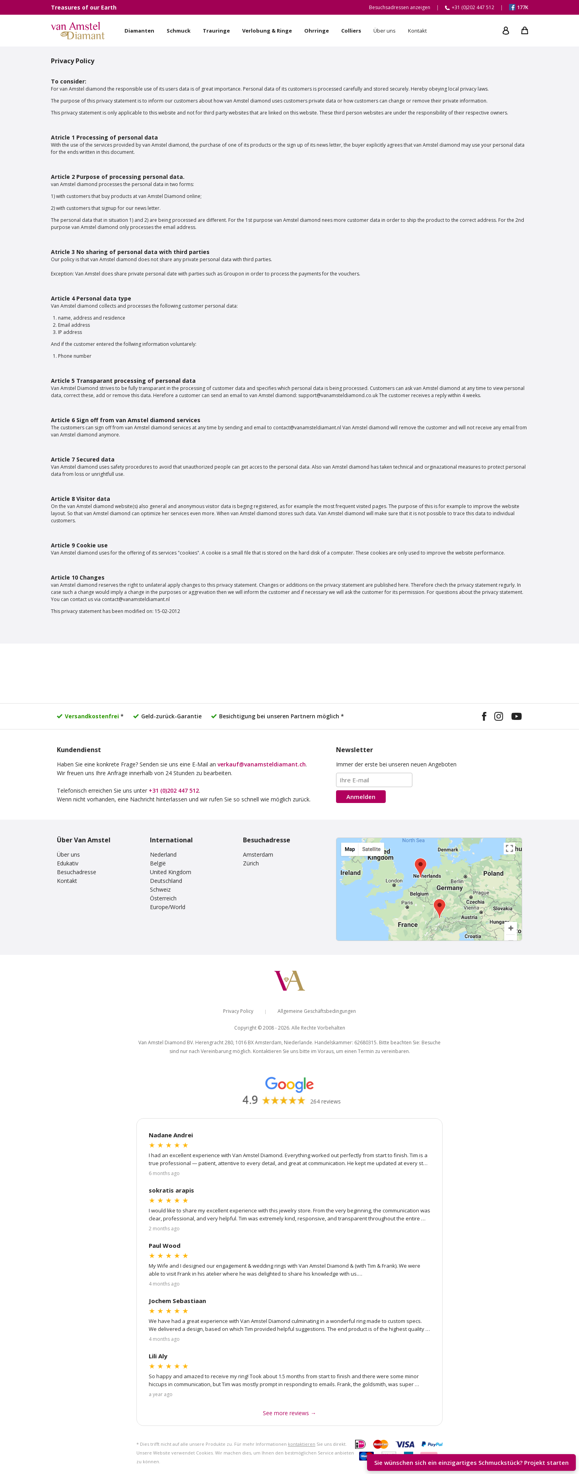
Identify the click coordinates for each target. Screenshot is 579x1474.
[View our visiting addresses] (429, 889)
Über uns (68, 854)
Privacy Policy (238, 1011)
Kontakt (67, 880)
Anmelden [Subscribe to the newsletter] (360, 797)
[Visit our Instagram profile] (498, 717)
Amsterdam (258, 854)
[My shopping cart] (524, 31)
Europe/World (167, 907)
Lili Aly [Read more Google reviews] (158, 1356)
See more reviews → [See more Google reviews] (289, 1413)
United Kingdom (170, 872)
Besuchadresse (76, 872)
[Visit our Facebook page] (484, 717)
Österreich (163, 898)
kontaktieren (301, 1444)
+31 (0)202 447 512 (174, 790)
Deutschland (166, 880)
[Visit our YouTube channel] (516, 717)
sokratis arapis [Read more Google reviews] (171, 1190)
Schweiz (160, 889)
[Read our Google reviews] (289, 1090)
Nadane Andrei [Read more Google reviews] (171, 1135)
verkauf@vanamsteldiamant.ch (262, 764)
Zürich (251, 863)
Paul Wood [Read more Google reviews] (165, 1245)
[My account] (506, 31)
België (158, 863)
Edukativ (67, 863)
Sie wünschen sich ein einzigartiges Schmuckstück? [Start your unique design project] (471, 1462)
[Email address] (374, 780)
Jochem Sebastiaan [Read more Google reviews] (177, 1301)
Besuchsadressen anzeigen (399, 7)
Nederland (163, 854)
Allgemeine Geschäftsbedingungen (317, 1011)
